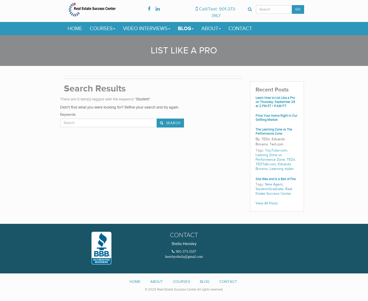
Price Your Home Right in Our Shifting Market (276, 118)
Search (173, 123)
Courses (102, 29)
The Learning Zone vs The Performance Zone (274, 132)
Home (75, 29)
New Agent (274, 184)
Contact (240, 29)
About (211, 29)
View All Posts (267, 203)
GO (298, 9)
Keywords (68, 115)
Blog (186, 29)
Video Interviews (146, 29)
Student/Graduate (269, 189)
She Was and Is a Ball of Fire (276, 179)
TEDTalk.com (266, 164)
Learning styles (282, 169)
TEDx (291, 160)
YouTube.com (276, 150)
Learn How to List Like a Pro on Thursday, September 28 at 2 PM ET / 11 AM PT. (275, 102)
